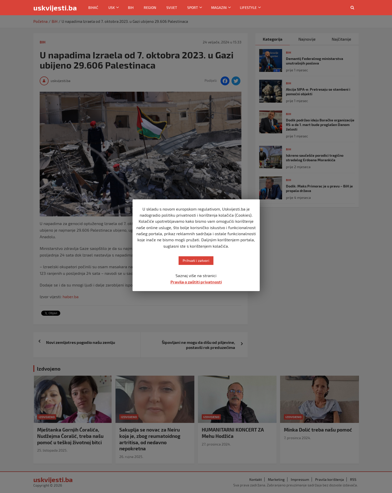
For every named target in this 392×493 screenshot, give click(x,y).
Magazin (219, 7)
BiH (131, 7)
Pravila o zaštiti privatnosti (196, 281)
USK (111, 7)
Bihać (93, 7)
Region (150, 7)
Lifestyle (248, 7)
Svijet (171, 7)
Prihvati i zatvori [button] (196, 260)
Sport (192, 7)
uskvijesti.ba (55, 7)
